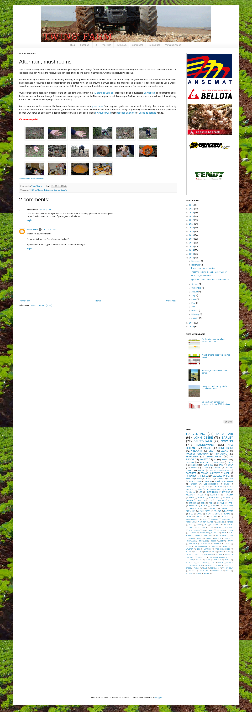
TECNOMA (228, 495)
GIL (215, 460)
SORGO (227, 565)
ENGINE (210, 530)
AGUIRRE (226, 498)
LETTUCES (207, 549)
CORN (227, 473)
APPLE (191, 525)
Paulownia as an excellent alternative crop (213, 340)
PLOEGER (201, 557)
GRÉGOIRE (208, 535)
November (196, 265)
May (193, 303)
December (196, 261)
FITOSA (205, 468)
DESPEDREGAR (194, 530)
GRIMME (220, 503)
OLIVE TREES (225, 448)
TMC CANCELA (227, 568)
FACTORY (218, 487)
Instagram (121, 45)
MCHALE (225, 508)
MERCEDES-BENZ (211, 484)
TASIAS (196, 568)
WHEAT (204, 459)
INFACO (214, 506)
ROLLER (227, 560)
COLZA (210, 527)
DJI (203, 530)
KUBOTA (218, 462)
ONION (228, 552)
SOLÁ (230, 465)
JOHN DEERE (203, 437)
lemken (206, 573)
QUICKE (199, 560)
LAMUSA (214, 546)
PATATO (197, 554)
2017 (191, 239)
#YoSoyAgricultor (192, 519)
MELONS (189, 495)
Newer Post (25, 301)
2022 (191, 220)
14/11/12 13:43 (49, 230)
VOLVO (228, 571)
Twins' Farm (32, 230)
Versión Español (173, 45)
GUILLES (200, 538)
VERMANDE (204, 571)
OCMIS (220, 552)
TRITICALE (192, 571)
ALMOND (190, 479)
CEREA (230, 462)
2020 (191, 228)
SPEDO (188, 568)
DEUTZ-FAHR (203, 441)
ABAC (205, 519)
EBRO (203, 503)
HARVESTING (195, 434)
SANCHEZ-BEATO (195, 565)
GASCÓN (193, 484)
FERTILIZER (192, 456)
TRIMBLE (204, 476)
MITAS (206, 552)
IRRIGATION (191, 476)
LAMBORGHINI (196, 508)
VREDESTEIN (191, 487)
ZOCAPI (214, 517)
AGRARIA (214, 519)
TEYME (204, 568)
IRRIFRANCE (203, 541)
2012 (191, 258)
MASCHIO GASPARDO (222, 549)
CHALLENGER (194, 527)
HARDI (230, 503)
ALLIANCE (220, 522)
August (194, 292)
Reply (29, 220)
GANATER (214, 533)
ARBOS (199, 525)
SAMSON (229, 562)
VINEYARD (196, 451)
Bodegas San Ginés (126, 112)
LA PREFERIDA (201, 546)
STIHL (217, 514)
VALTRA (225, 460)
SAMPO (220, 562)
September (196, 288)
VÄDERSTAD (201, 517)
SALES (226, 484)
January (195, 318)
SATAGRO (208, 565)
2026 (191, 205)
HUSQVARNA (191, 541)
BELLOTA (190, 462)
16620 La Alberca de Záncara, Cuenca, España (48, 190)
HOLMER (227, 538)
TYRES (191, 498)
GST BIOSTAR (221, 535)
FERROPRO (192, 533)
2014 (191, 250)
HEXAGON (193, 506)
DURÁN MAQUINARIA (224, 481)
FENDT (211, 451)
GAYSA (223, 533)
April (193, 307)
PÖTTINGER (191, 473)
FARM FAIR (224, 434)
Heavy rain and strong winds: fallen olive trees (215, 387)
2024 (191, 213)
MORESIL (220, 479)
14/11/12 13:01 (45, 210)
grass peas (97, 106)
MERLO (188, 552)
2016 (191, 243)
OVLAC (201, 470)
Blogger (158, 698)
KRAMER (217, 544)
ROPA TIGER (190, 562)
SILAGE (230, 479)
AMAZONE (204, 462)
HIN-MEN (217, 538)
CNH (203, 527)
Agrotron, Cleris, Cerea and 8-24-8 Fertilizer (210, 279)
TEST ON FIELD (195, 481)
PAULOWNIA (208, 554)
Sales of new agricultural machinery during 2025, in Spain (216, 403)
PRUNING (217, 468)
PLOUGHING (208, 465)
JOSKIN (213, 541)
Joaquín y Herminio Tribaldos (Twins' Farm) (31, 178)
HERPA (208, 538)
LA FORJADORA (226, 506)
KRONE (188, 546)
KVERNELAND (212, 492)
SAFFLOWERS (202, 562)
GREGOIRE (209, 479)
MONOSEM (190, 511)
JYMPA (230, 541)
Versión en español (28, 119)
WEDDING (189, 573)
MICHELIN (197, 552)
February (195, 314)
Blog (72, 45)
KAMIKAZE (193, 544)
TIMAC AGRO (214, 568)
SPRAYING (221, 453)
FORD (211, 503)
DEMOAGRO (229, 527)
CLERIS (230, 500)
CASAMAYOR (215, 525)
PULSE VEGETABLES (219, 470)
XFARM (198, 573)
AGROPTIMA (214, 498)
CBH (210, 500)
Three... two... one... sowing (203, 268)
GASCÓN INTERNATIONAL (209, 490)
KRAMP (227, 544)
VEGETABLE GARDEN (220, 476)
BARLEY (227, 437)
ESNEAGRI (220, 530)
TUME (188, 517)
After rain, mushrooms (201, 276)
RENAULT (217, 560)
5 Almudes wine (103, 112)
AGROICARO (190, 522)
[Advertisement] (210, 628)
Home (98, 301)
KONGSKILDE (205, 544)
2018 (191, 235)
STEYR (208, 514)
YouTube (106, 45)
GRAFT (197, 535)
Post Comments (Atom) (41, 305)
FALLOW (230, 530)
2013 (191, 254)
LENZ (198, 549)
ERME (199, 479)
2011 (191, 323)
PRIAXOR (189, 560)
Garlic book (137, 45)
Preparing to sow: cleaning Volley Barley (209, 272)
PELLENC (217, 511)
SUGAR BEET (215, 495)
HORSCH (203, 506)
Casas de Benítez (147, 112)
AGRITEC (201, 498)
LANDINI (212, 508)
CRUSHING (193, 503)
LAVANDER (226, 546)
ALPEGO (230, 522)
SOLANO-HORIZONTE (210, 473)
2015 (191, 246)
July (193, 295)
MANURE (226, 492)
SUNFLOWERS (214, 456)
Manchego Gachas (103, 93)
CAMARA (189, 500)
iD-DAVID (225, 517)
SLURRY (218, 565)
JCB (200, 492)
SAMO (212, 562)
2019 (191, 231)
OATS (213, 552)
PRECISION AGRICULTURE (219, 557)
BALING (194, 468)
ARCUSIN (205, 487)
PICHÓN (219, 554)
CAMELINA (201, 500)
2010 (191, 326)
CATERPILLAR (228, 525)
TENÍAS (227, 514)
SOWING (227, 441)
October (195, 284)
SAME (199, 514)
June (193, 299)
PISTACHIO (201, 495)
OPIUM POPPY (204, 511)
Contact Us (154, 45)
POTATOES (228, 511)
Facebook (85, 45)
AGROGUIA (226, 519)
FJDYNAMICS (204, 533)
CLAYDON (220, 500)
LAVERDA (189, 549)
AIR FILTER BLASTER (205, 522)
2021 (191, 224)
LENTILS (194, 465)
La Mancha (149, 93)
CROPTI (218, 527)
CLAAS (224, 451)
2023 (191, 216)
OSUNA (188, 554)
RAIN (221, 465)
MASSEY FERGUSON (197, 453)
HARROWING (205, 445)
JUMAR (222, 541)
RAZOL (207, 560)
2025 (191, 209)
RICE (191, 514)
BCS (206, 525)
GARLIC (207, 448)
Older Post (171, 301)
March (194, 311)
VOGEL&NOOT (217, 571)
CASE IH (208, 481)
